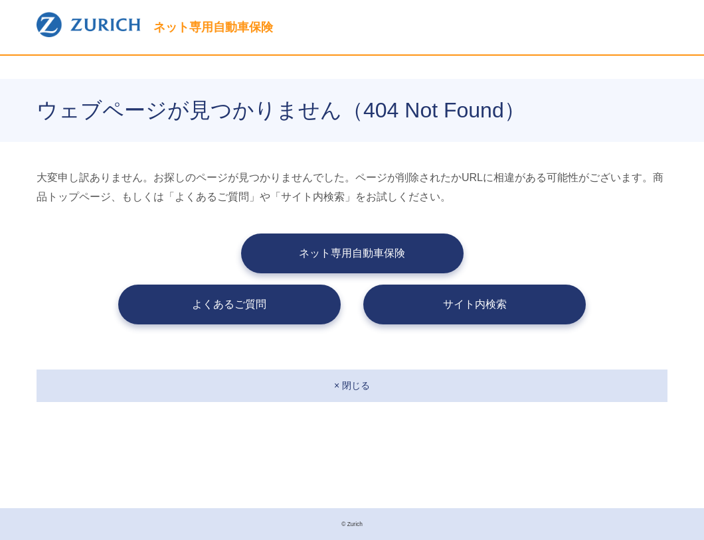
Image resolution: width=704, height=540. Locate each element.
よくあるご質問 (229, 304)
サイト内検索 (475, 304)
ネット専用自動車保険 (352, 253)
